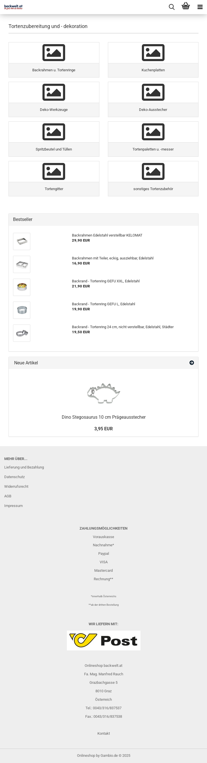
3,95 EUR (103, 428)
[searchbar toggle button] (172, 7)
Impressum (13, 506)
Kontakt (103, 733)
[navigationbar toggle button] (200, 7)
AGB (7, 496)
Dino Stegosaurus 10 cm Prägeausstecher (104, 417)
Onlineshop (86, 755)
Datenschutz (14, 477)
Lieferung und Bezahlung (24, 467)
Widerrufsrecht (16, 486)
